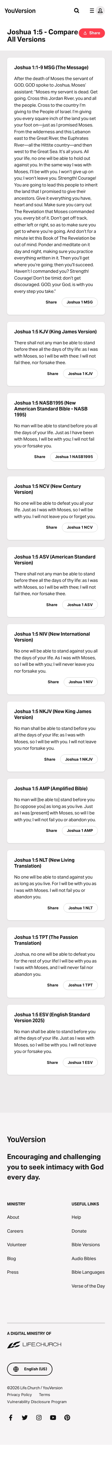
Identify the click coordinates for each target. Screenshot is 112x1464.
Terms (44, 1394)
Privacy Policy (19, 1394)
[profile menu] (96, 11)
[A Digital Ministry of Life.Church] (56, 1336)
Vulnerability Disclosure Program (37, 1401)
